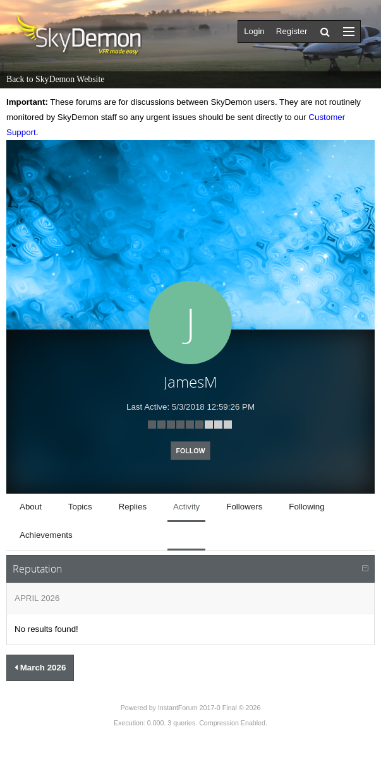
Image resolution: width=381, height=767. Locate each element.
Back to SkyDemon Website (55, 79)
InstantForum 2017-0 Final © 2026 (209, 707)
